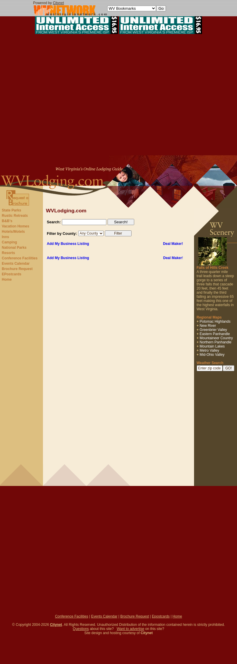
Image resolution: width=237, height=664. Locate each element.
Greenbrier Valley (213, 330)
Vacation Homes (15, 226)
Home (7, 279)
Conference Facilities (20, 258)
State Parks (11, 210)
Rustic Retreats (15, 216)
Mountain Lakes (212, 346)
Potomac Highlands (215, 321)
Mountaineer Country (216, 338)
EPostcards (11, 274)
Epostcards (161, 616)
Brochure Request (17, 269)
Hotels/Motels (13, 232)
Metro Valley (209, 350)
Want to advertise (130, 629)
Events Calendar (16, 263)
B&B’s (7, 221)
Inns (5, 237)
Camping (9, 242)
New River (208, 326)
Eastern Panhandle (215, 334)
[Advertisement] (118, 95)
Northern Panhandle (215, 342)
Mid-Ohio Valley (212, 355)
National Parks (14, 247)
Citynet (58, 3)
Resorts (8, 253)
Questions (81, 629)
